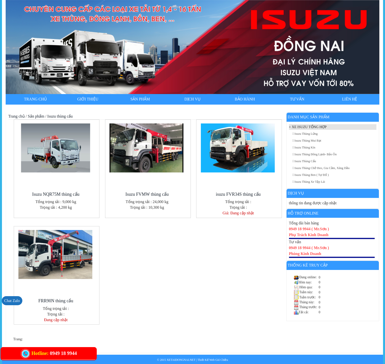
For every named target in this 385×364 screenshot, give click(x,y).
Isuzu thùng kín (304, 147)
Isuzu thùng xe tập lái (309, 181)
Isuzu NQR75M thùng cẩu (56, 194)
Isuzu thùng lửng (305, 133)
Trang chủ (35, 99)
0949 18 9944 (63, 353)
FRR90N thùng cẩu (55, 300)
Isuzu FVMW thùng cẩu (147, 194)
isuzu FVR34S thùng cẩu (238, 194)
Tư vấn (297, 99)
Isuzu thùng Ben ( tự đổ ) (311, 175)
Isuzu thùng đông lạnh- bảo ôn (315, 154)
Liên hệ (349, 99)
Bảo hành (245, 99)
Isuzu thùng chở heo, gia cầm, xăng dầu (321, 168)
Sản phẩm (140, 99)
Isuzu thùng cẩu (60, 116)
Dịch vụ (192, 99)
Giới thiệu (87, 99)
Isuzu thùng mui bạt (307, 140)
